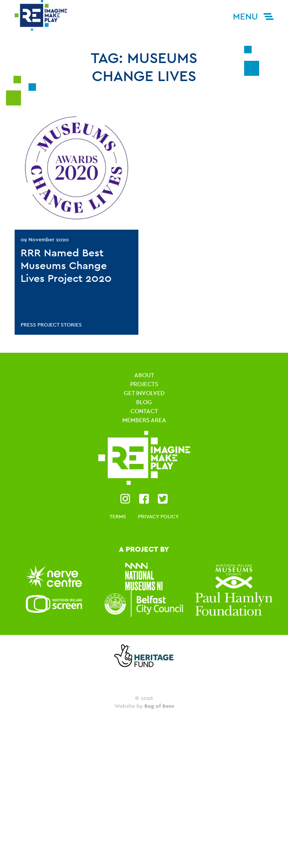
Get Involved (144, 393)
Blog (144, 402)
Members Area (144, 420)
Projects (144, 384)
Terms (118, 516)
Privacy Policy (158, 516)
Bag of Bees (159, 706)
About (144, 375)
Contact (144, 411)
